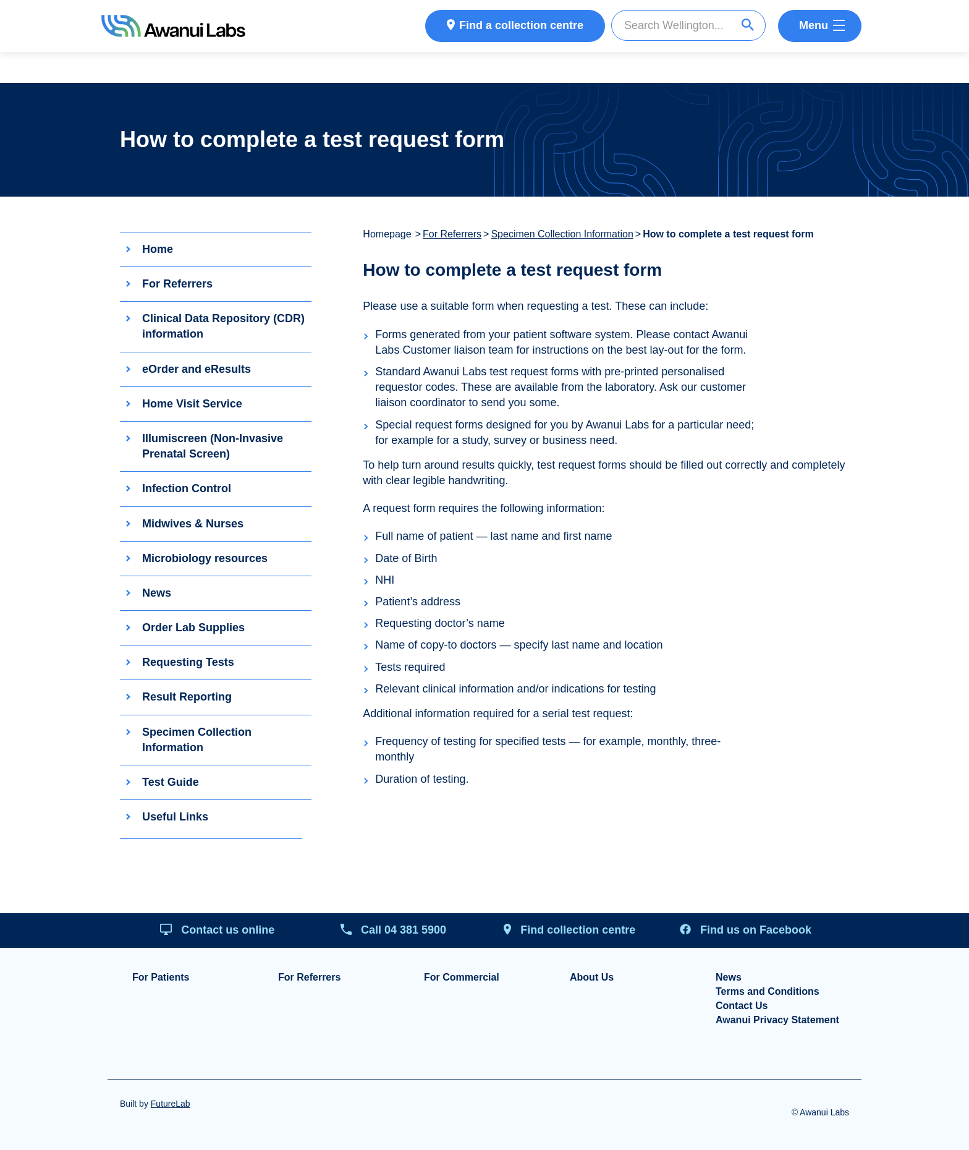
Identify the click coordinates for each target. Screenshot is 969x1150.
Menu (813, 25)
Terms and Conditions (767, 992)
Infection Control (186, 489)
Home (157, 249)
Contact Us (742, 1006)
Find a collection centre (521, 25)
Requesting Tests (188, 662)
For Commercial (461, 977)
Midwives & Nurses (192, 524)
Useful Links (175, 817)
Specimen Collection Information (197, 740)
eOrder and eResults (196, 369)
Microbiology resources (205, 558)
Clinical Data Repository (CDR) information (223, 326)
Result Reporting (187, 697)
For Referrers (177, 284)
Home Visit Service (192, 404)
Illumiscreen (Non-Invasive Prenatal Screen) (212, 446)
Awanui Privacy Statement (777, 1020)
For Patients (160, 977)
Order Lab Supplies (193, 627)
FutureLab (170, 1104)
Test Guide (170, 782)
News (156, 593)
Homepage (387, 234)
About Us (592, 977)
